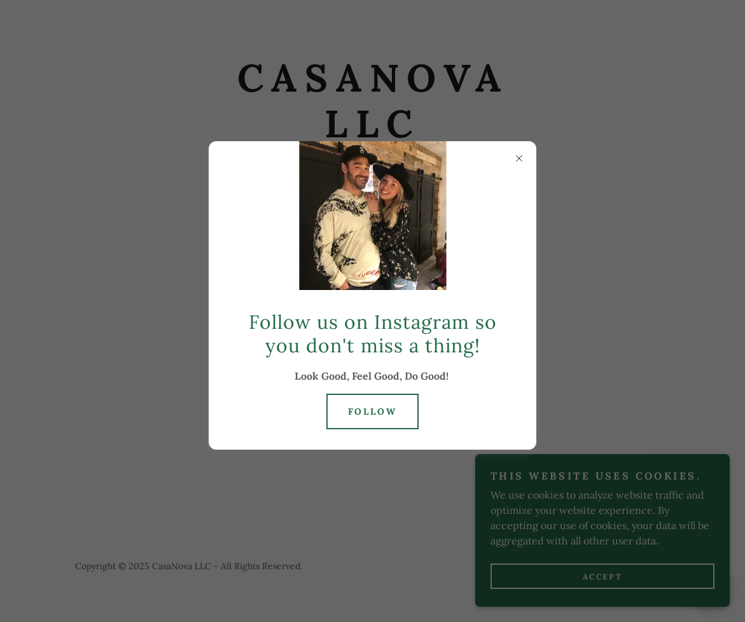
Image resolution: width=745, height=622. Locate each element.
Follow (373, 411)
